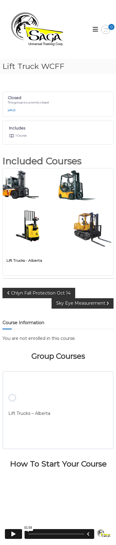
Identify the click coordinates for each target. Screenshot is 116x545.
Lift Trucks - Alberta (24, 260)
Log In (11, 109)
